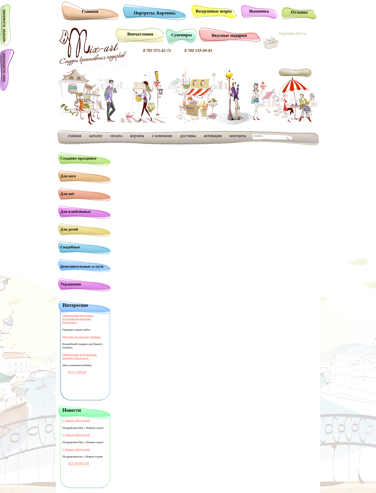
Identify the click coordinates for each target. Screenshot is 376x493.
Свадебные (70, 247)
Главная (90, 11)
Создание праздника (78, 158)
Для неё (67, 194)
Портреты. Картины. (155, 12)
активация (213, 135)
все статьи (77, 371)
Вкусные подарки (229, 35)
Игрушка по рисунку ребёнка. (81, 336)
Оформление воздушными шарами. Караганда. (79, 356)
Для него (68, 176)
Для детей (69, 229)
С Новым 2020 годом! (76, 434)
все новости (78, 463)
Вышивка (259, 11)
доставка (188, 135)
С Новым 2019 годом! (76, 449)
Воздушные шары (214, 11)
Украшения (70, 284)
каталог (95, 135)
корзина (137, 135)
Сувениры (181, 34)
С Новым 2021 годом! (76, 420)
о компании (162, 135)
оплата (116, 135)
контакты (238, 135)
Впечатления (140, 34)
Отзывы (299, 12)
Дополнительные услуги (81, 266)
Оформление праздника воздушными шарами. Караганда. (77, 319)
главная (74, 135)
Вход (295, 71)
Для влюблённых (75, 211)
